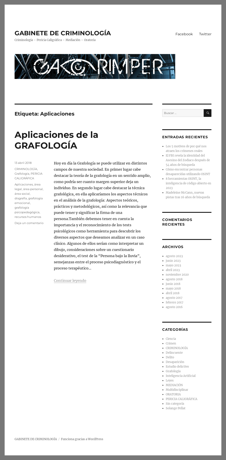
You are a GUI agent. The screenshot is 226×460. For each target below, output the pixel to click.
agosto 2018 (174, 279)
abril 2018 (172, 293)
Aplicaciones (24, 184)
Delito (170, 357)
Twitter (205, 34)
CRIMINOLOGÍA (26, 169)
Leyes (170, 380)
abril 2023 (173, 270)
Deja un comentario (29, 223)
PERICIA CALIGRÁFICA (181, 399)
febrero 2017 (174, 302)
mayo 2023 (173, 265)
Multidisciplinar (177, 390)
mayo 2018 (173, 288)
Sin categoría (175, 404)
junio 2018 (173, 284)
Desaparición (175, 362)
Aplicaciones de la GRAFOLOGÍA (56, 140)
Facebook (184, 34)
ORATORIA (173, 394)
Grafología (22, 173)
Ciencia (171, 339)
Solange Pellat (175, 408)
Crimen (171, 343)
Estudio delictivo (177, 366)
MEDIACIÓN (174, 385)
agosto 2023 (174, 256)
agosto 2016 (174, 307)
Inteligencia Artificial (181, 376)
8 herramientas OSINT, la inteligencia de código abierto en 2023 (188, 183)
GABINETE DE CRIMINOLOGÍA (63, 33)
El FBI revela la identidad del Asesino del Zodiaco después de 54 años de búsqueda (188, 160)
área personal (33, 189)
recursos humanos (28, 217)
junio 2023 (173, 261)
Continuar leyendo (70, 280)
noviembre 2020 (177, 275)
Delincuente (174, 353)
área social (22, 193)
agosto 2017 (174, 298)
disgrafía (21, 198)
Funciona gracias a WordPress (82, 439)
